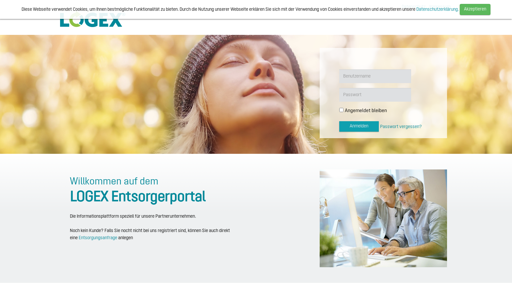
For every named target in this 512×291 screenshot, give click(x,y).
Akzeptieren (475, 9)
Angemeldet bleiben (366, 111)
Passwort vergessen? (401, 126)
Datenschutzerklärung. (437, 9)
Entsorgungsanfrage (98, 238)
